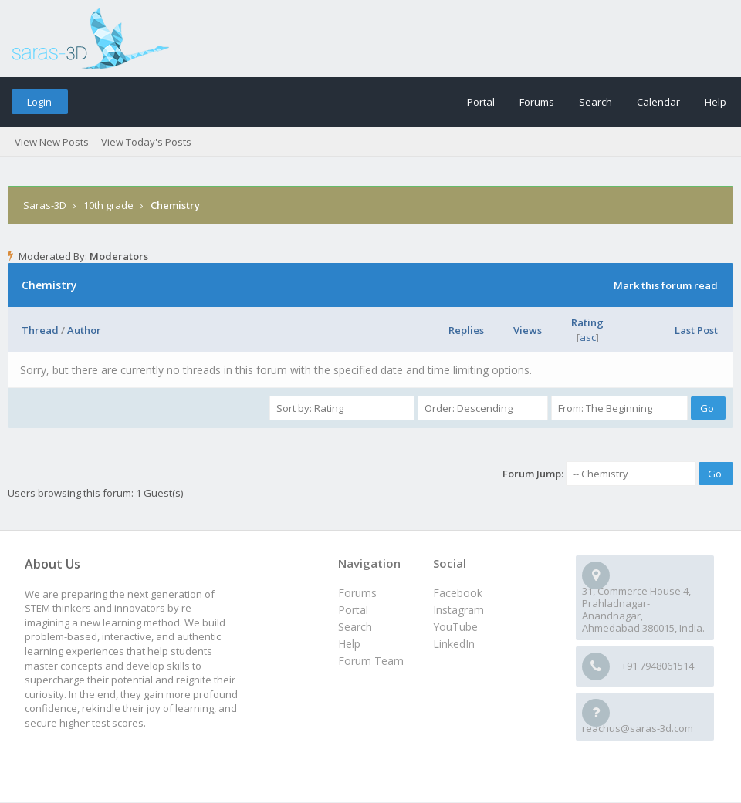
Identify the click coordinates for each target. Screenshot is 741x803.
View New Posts (52, 142)
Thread (40, 330)
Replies (466, 330)
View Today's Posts (146, 142)
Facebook (457, 592)
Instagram (458, 609)
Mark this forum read (666, 285)
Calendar (658, 102)
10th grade (108, 205)
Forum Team (371, 660)
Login (39, 102)
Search (595, 102)
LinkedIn (454, 643)
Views (527, 330)
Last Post (696, 330)
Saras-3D (44, 205)
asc (588, 337)
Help (715, 102)
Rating (587, 322)
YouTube (455, 626)
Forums (536, 102)
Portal (481, 102)
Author (84, 330)
